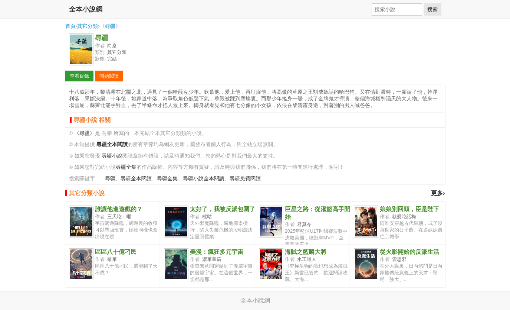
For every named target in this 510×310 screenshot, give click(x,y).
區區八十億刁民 (115, 252)
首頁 (70, 26)
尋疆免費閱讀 (245, 178)
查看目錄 (79, 76)
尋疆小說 (112, 156)
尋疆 (110, 26)
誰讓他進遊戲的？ (118, 209)
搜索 (432, 9)
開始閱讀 (109, 76)
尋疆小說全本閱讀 (203, 178)
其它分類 (87, 26)
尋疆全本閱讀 (136, 178)
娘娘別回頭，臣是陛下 (409, 209)
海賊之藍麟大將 (305, 252)
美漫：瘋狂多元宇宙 (216, 252)
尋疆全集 (126, 167)
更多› (438, 193)
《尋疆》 (84, 133)
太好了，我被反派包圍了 (222, 209)
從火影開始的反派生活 (409, 252)
